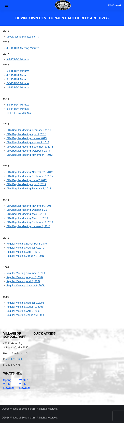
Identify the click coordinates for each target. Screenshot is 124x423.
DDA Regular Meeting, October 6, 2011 (28, 209)
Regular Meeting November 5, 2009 (26, 273)
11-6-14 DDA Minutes (18, 113)
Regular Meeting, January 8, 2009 (25, 285)
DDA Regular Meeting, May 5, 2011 (26, 214)
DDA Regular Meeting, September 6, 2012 (29, 176)
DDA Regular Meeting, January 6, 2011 (28, 226)
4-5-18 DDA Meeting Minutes (22, 48)
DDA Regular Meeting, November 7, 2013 (29, 154)
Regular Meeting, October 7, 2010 (25, 247)
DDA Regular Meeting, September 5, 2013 (29, 146)
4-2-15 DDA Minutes (17, 75)
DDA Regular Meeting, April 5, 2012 (26, 184)
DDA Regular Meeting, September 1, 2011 (29, 222)
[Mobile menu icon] (6, 5)
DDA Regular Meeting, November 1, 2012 (29, 172)
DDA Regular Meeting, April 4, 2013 (26, 134)
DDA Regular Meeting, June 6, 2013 (26, 138)
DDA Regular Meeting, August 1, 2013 (27, 142)
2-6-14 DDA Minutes (17, 104)
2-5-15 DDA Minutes (17, 83)
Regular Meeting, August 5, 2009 (24, 277)
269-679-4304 (114, 5)
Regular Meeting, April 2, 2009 (23, 281)
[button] (47, 341)
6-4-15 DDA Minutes (17, 70)
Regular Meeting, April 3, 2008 (23, 310)
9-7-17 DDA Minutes (17, 59)
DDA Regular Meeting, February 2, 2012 (28, 188)
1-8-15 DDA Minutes (17, 87)
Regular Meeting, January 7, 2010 (25, 255)
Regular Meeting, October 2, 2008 (25, 302)
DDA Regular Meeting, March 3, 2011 (27, 218)
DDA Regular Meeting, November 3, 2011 (29, 205)
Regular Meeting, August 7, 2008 (24, 306)
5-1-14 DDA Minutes (17, 108)
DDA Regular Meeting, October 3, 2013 (28, 150)
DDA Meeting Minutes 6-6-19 (22, 36)
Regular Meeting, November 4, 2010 (26, 243)
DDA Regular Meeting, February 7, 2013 (28, 130)
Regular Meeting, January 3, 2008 (25, 315)
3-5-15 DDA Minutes (17, 79)
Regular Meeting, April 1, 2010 (23, 251)
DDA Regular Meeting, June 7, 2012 (26, 180)
